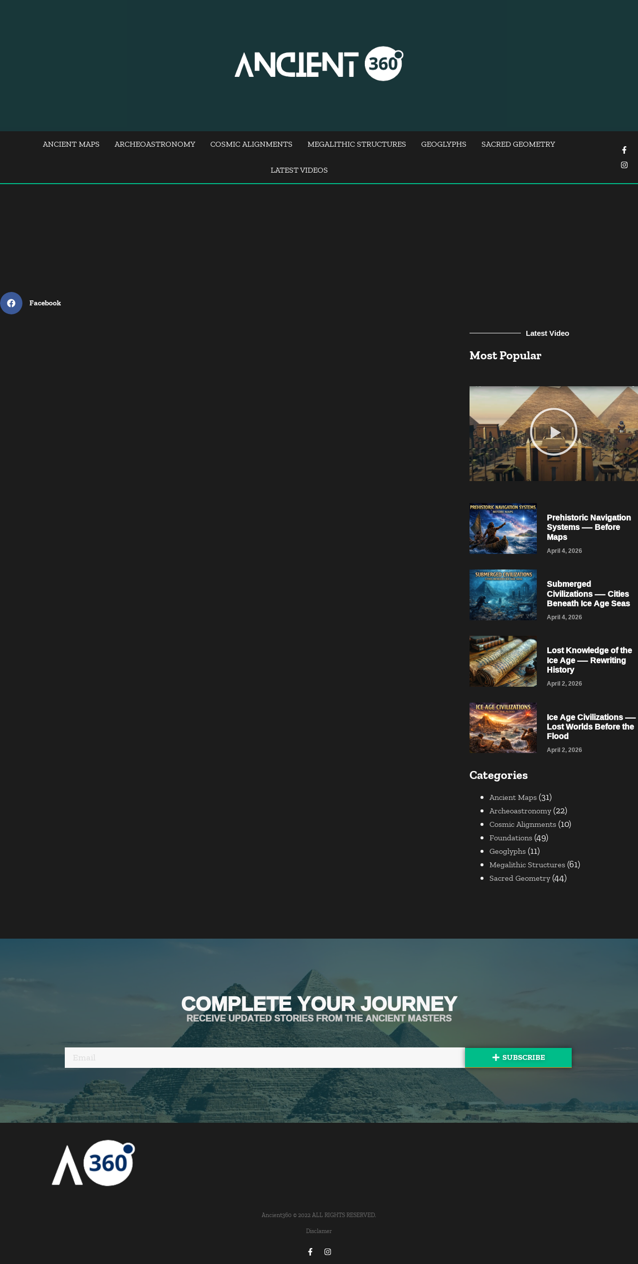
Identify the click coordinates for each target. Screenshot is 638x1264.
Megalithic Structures (357, 144)
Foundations (510, 837)
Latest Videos (299, 170)
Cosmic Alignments (251, 144)
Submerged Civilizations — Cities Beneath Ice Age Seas (588, 593)
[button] (554, 434)
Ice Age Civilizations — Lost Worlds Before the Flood (591, 727)
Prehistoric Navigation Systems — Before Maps (589, 527)
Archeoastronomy (155, 144)
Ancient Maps (71, 144)
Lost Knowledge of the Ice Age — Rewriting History (589, 660)
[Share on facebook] (34, 303)
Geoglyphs (444, 144)
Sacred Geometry (518, 144)
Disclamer (319, 1231)
